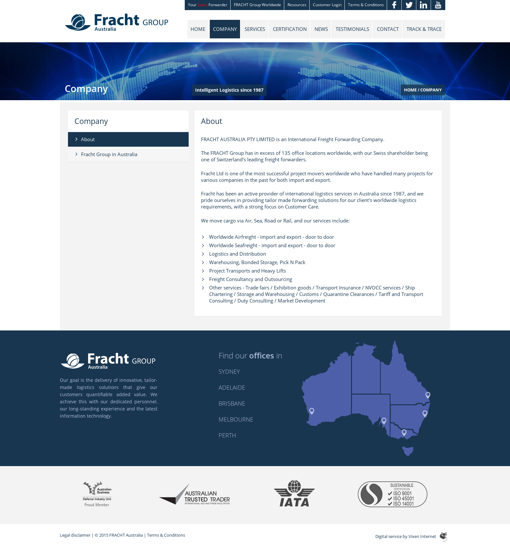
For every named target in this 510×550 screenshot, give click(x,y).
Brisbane (232, 403)
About (88, 139)
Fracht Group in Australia (109, 154)
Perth (227, 435)
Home (198, 29)
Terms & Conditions (166, 535)
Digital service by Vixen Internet (405, 537)
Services (255, 29)
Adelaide (232, 387)
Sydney (229, 371)
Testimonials (352, 29)
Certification (290, 29)
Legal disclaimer (75, 535)
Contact (388, 29)
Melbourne (236, 419)
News (321, 29)
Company (225, 29)
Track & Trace (424, 29)
